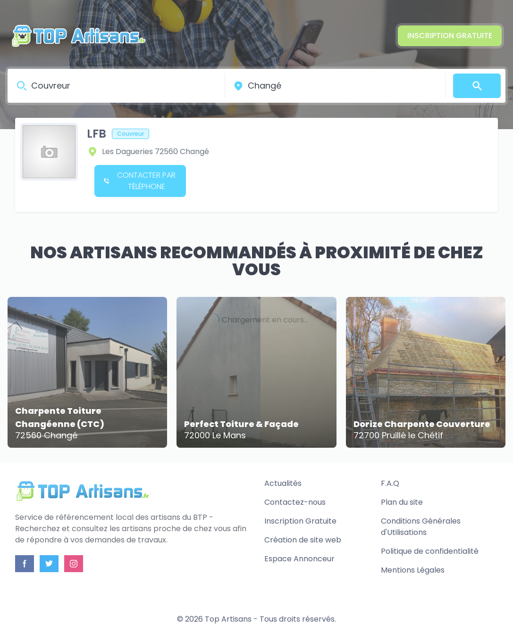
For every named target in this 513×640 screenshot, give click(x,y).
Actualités (283, 483)
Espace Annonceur (299, 558)
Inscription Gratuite (449, 35)
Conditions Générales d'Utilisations (421, 527)
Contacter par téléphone (140, 181)
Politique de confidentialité (430, 551)
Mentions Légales (413, 570)
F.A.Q (390, 483)
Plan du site (402, 502)
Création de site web (302, 539)
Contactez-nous (295, 502)
